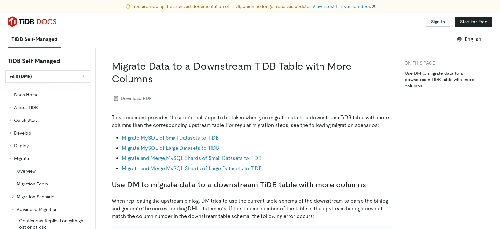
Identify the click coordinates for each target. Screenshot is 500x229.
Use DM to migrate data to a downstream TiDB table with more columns (439, 62)
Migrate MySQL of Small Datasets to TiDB (170, 120)
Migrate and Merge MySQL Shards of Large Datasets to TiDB (192, 151)
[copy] (383, 215)
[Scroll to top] (486, 158)
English (473, 21)
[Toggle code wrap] (375, 215)
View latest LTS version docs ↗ (343, 6)
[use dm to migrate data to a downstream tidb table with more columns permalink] (371, 167)
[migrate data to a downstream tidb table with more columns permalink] (158, 61)
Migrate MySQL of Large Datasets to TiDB (170, 130)
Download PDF (132, 80)
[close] (487, 179)
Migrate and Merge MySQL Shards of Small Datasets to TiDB (191, 140)
